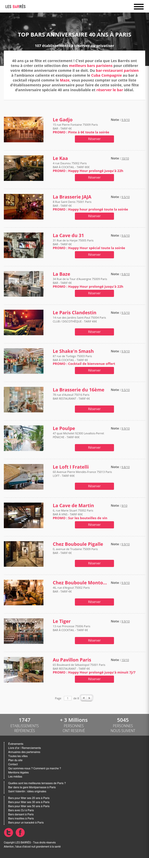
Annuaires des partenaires (24, 752)
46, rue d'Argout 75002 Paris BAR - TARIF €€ (71, 591)
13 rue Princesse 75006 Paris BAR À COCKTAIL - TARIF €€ (71, 630)
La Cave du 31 (68, 235)
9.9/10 (125, 120)
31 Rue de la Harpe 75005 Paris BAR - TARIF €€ (89, 244)
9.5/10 (125, 197)
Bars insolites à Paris (21, 818)
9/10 (124, 505)
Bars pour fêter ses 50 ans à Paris (29, 806)
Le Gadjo (62, 120)
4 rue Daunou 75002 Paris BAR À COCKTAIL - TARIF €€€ (88, 167)
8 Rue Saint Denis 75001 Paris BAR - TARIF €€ (90, 205)
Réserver (94, 139)
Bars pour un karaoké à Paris (26, 822)
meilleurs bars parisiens (91, 65)
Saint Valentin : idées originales (27, 791)
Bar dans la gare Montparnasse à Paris (32, 787)
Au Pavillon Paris (72, 660)
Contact (13, 764)
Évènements (15, 744)
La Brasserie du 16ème (78, 390)
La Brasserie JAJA (72, 197)
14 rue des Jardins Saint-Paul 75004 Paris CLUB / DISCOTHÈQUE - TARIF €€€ (79, 321)
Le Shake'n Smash (73, 351)
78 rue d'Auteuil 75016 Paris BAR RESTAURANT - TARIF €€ (71, 398)
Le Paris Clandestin (74, 313)
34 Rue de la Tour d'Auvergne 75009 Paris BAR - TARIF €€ (88, 282)
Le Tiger (62, 621)
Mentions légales (18, 772)
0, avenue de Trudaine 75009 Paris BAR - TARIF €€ (75, 553)
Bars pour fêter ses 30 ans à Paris (29, 802)
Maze (65, 80)
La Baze (61, 274)
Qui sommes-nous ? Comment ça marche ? (34, 768)
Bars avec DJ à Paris (21, 810)
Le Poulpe (64, 428)
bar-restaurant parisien (117, 70)
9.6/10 (125, 235)
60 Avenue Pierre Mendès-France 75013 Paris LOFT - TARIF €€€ (82, 475)
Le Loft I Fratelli (71, 467)
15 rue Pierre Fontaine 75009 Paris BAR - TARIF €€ (81, 128)
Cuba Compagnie (106, 75)
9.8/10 (125, 274)
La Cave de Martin (73, 505)
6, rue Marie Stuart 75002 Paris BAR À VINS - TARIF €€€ (80, 514)
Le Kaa (60, 158)
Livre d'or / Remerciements (24, 748)
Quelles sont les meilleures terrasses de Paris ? (37, 783)
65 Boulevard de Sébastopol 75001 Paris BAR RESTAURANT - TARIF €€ (94, 668)
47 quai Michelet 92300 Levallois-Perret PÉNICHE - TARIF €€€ (78, 437)
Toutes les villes (18, 756)
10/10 (125, 158)
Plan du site (15, 760)
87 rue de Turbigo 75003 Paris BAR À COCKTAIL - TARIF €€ (84, 360)
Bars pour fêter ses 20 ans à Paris (29, 798)
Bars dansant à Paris (21, 814)
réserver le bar (109, 89)
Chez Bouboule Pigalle (78, 544)
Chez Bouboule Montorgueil (80, 583)
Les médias (15, 776)
